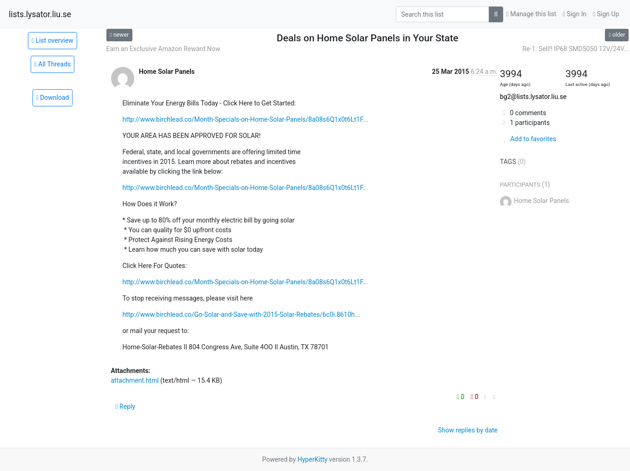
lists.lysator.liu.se (40, 14)
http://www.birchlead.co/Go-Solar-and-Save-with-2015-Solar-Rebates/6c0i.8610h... (241, 314)
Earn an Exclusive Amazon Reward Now (163, 48)
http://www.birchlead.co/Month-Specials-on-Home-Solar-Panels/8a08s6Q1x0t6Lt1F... (245, 119)
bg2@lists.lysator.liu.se (533, 96)
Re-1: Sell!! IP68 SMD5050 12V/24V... (575, 48)
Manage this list (531, 14)
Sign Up (606, 14)
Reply (126, 406)
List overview (52, 40)
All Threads (52, 64)
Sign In (574, 14)
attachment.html (135, 380)
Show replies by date (468, 430)
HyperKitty (312, 459)
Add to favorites (528, 139)
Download (52, 97)
